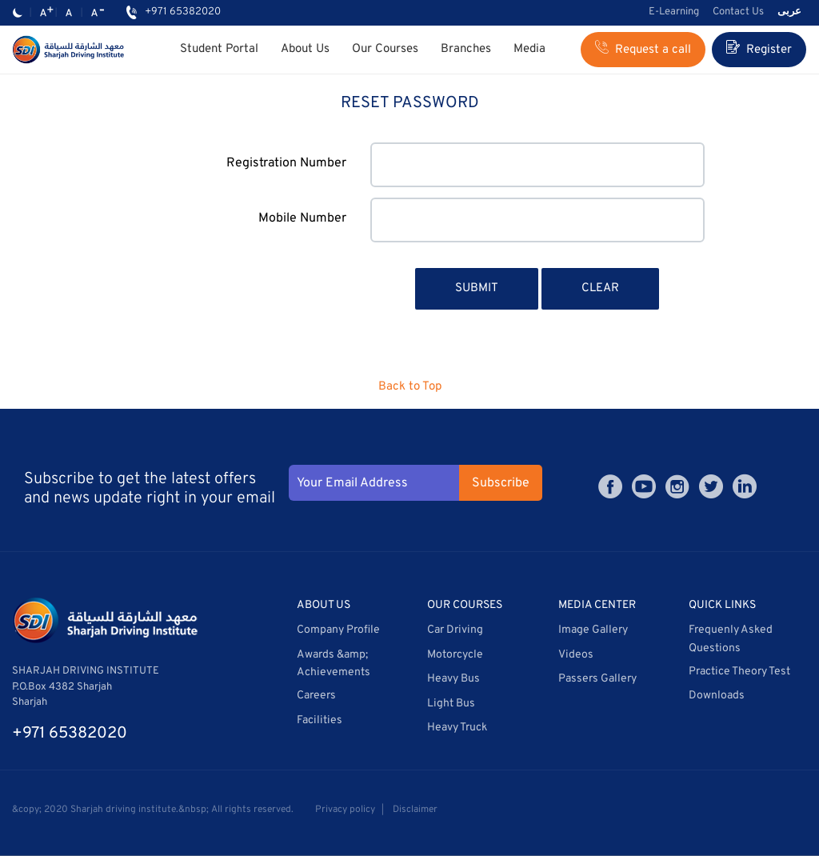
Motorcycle (455, 655)
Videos (575, 655)
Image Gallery (593, 630)
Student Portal (219, 49)
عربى (789, 12)
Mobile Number (302, 218)
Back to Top (409, 386)
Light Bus (451, 703)
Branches (466, 49)
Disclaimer (415, 809)
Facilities (319, 720)
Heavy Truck (457, 727)
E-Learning (674, 12)
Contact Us (738, 12)
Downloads (717, 695)
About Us (305, 49)
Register (759, 49)
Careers (316, 695)
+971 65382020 (183, 12)
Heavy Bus (453, 679)
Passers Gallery (597, 679)
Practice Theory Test (739, 671)
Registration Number (286, 163)
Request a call (643, 49)
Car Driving (455, 630)
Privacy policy (345, 809)
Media (529, 49)
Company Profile (338, 630)
